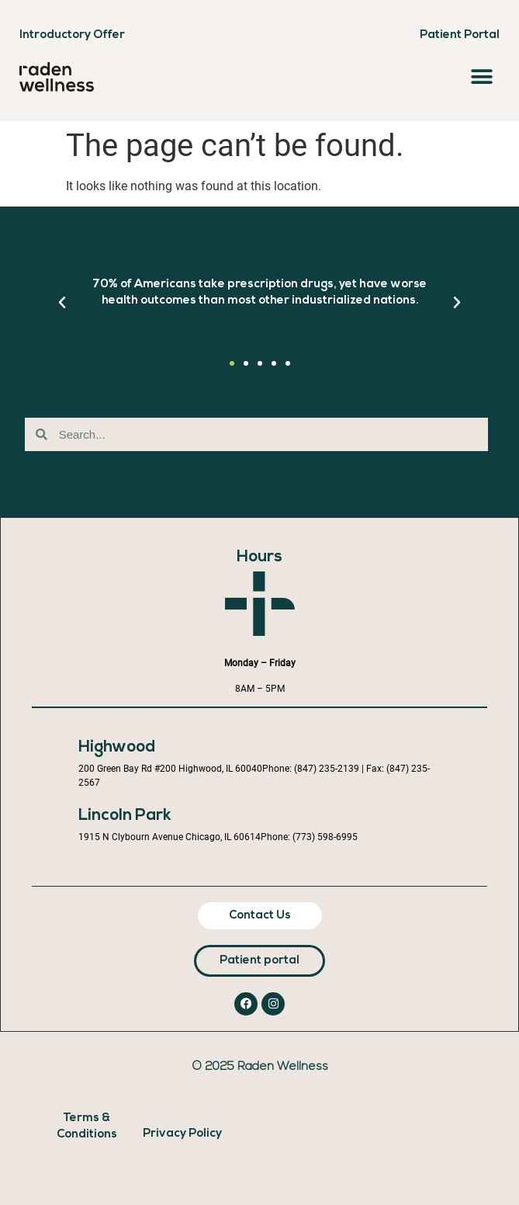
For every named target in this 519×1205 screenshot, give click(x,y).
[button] (482, 76)
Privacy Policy (182, 1134)
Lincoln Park (124, 815)
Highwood (116, 747)
